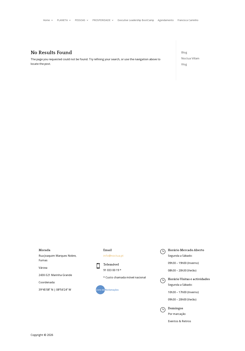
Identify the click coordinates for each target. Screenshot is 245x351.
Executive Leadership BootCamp (136, 20)
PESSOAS (80, 20)
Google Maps (47, 297)
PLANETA (62, 20)
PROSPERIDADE (101, 20)
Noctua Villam (190, 58)
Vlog (184, 64)
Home (46, 20)
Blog (184, 52)
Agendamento (166, 20)
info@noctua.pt (113, 256)
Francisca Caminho (187, 20)
